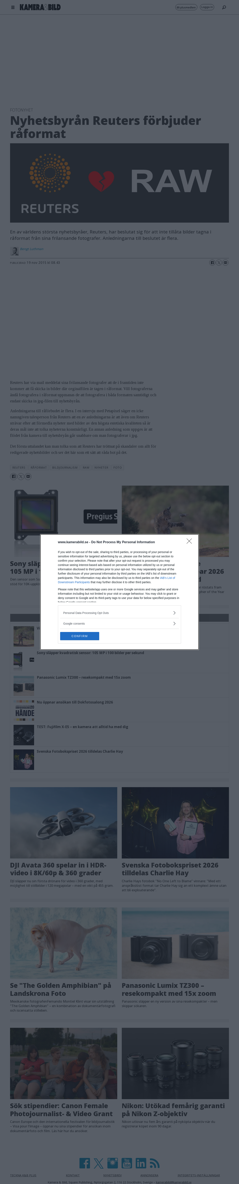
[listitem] (119, 613)
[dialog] (119, 592)
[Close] (190, 542)
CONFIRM (79, 636)
